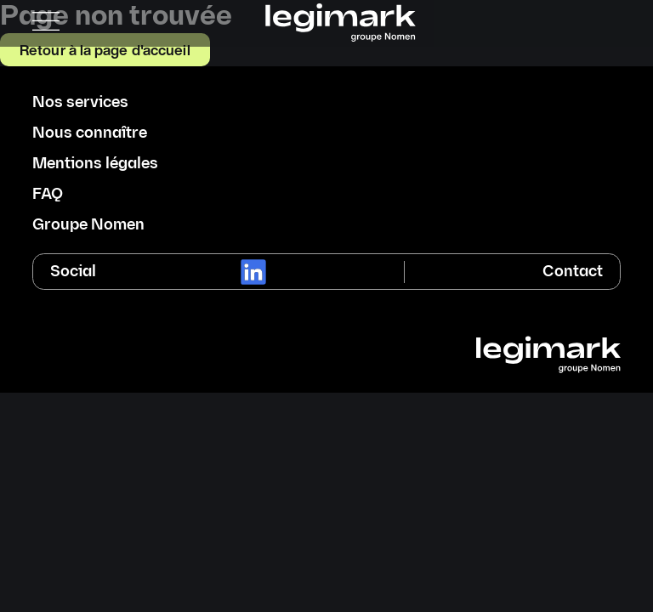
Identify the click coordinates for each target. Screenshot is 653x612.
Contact (572, 271)
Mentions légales (95, 164)
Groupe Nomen (88, 225)
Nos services (80, 102)
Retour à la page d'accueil (105, 49)
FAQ (47, 194)
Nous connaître (89, 133)
